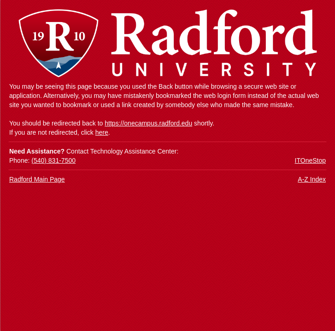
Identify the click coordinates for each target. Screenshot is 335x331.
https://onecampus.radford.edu (148, 123)
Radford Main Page (37, 179)
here (101, 132)
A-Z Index (312, 179)
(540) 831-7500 (53, 160)
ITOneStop (310, 160)
